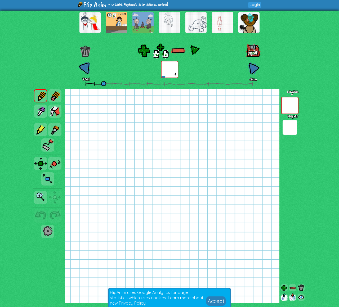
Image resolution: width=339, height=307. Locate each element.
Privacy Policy (132, 303)
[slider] (103, 83)
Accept (216, 301)
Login (254, 4)
